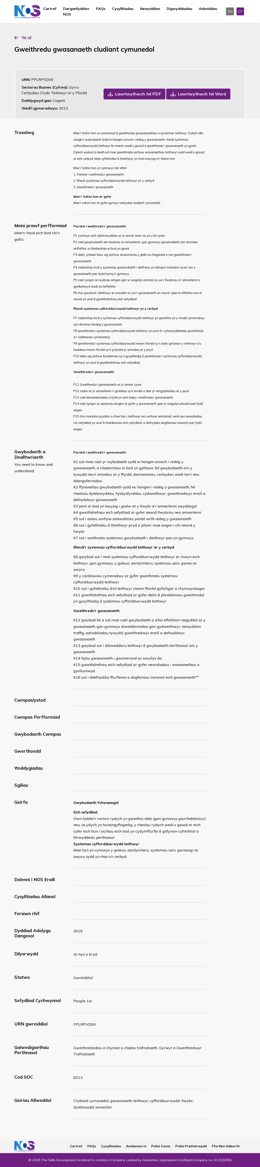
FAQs (100, 8)
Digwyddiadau (179, 8)
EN (230, 11)
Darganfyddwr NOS (76, 11)
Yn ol (26, 37)
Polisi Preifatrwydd (191, 1146)
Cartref (49, 8)
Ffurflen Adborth (226, 1146)
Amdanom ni (136, 1146)
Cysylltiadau (122, 8)
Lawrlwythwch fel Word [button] (202, 93)
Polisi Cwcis (160, 1146)
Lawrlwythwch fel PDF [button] (138, 93)
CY (240, 11)
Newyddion (150, 8)
